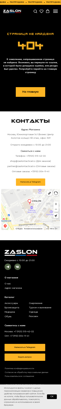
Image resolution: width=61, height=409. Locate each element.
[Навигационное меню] (55, 11)
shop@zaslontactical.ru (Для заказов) (30, 161)
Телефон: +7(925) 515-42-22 (30, 156)
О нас (8, 284)
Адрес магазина (13, 288)
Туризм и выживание (40, 308)
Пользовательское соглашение (19, 376)
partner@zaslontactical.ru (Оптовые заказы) (31, 166)
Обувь (8, 316)
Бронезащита (12, 308)
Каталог (9, 297)
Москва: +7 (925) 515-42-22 (19, 331)
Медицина (10, 312)
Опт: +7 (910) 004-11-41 (17, 336)
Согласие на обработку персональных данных (26, 372)
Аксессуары (11, 303)
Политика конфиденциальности (19, 368)
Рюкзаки (33, 316)
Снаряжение (35, 303)
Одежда (33, 312)
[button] (35, 11)
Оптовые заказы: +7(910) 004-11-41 (30, 171)
